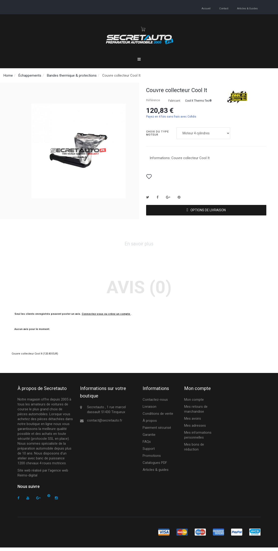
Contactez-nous (155, 403)
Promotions (152, 459)
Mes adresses (195, 429)
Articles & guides (247, 8)
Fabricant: (174, 100)
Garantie (149, 438)
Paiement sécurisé (157, 431)
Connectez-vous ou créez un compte (106, 317)
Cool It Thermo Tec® (198, 100)
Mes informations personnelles (197, 438)
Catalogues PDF (155, 466)
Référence (153, 100)
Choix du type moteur (157, 133)
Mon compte (194, 403)
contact (223, 8)
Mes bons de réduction (194, 450)
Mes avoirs (192, 422)
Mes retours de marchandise (196, 412)
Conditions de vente (158, 417)
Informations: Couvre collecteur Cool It (180, 158)
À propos (150, 424)
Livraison (149, 410)
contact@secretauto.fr (104, 424)
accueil (205, 8)
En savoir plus (139, 247)
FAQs (147, 445)
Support (149, 452)
